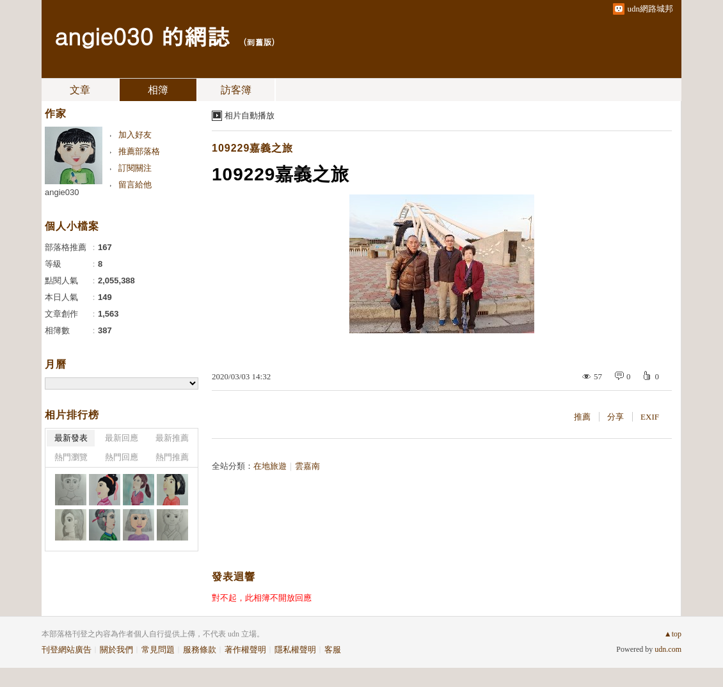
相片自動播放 (249, 115)
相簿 (158, 89)
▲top (672, 633)
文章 (80, 89)
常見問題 (158, 649)
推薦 (582, 417)
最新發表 (71, 438)
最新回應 (121, 438)
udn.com (668, 649)
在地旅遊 (270, 466)
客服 (332, 649)
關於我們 (116, 649)
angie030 (62, 192)
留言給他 (135, 184)
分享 (615, 417)
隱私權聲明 (295, 649)
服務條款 (199, 649)
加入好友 (135, 134)
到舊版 (258, 42)
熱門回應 (121, 457)
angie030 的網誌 (142, 35)
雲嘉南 (307, 466)
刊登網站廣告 (66, 649)
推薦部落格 (139, 151)
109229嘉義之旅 (252, 148)
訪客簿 (236, 89)
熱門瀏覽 (71, 457)
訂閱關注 (135, 168)
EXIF (649, 417)
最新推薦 (172, 438)
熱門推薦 (172, 457)
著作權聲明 (245, 649)
